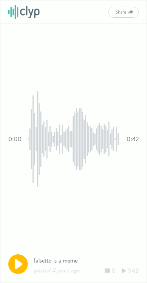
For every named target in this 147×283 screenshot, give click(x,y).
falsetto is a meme (56, 260)
